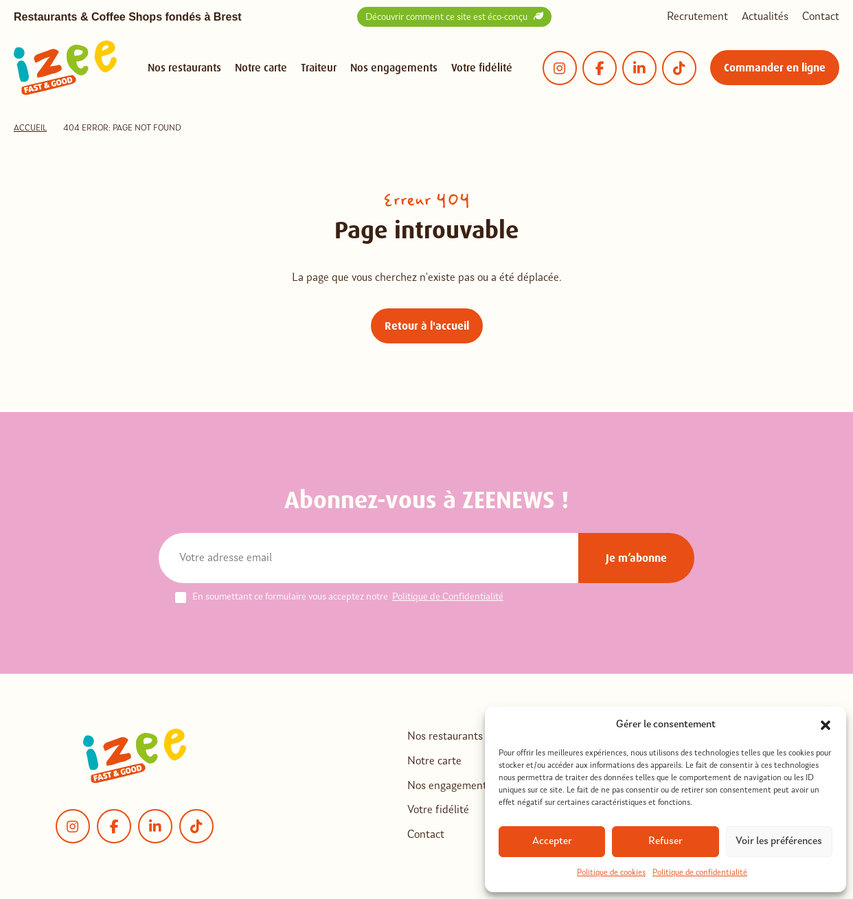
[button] (825, 725)
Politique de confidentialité (699, 873)
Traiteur (319, 67)
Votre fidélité (481, 67)
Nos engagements (393, 67)
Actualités (765, 17)
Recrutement (697, 17)
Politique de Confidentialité (447, 597)
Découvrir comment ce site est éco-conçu (454, 17)
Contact (820, 17)
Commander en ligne (775, 67)
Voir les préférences (779, 842)
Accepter (552, 842)
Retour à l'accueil (427, 326)
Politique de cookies (611, 873)
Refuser (665, 842)
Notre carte (261, 67)
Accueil (30, 128)
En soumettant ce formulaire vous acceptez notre (339, 597)
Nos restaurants (184, 67)
